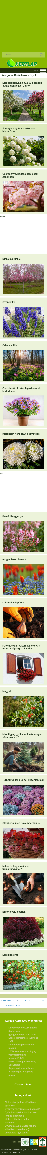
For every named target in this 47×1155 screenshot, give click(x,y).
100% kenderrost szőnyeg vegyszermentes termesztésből (22, 1054)
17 (2, 1005)
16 (43, 1001)
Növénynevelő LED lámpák (23, 1027)
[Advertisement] (23, 24)
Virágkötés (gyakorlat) (16, 1132)
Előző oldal (6, 1001)
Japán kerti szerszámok (21, 1068)
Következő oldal (13, 1005)
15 (38, 1001)
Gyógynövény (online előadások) (22, 1109)
